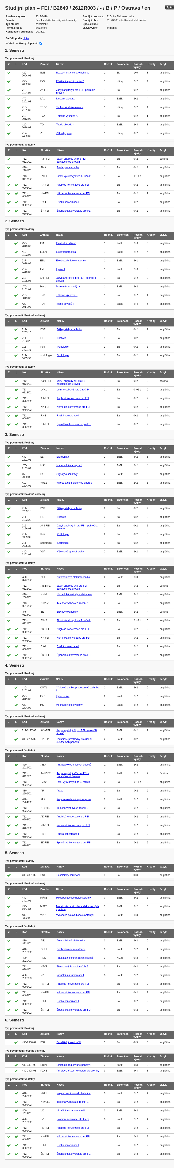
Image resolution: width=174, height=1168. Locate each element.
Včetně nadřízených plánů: (22, 43)
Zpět (170, 7)
